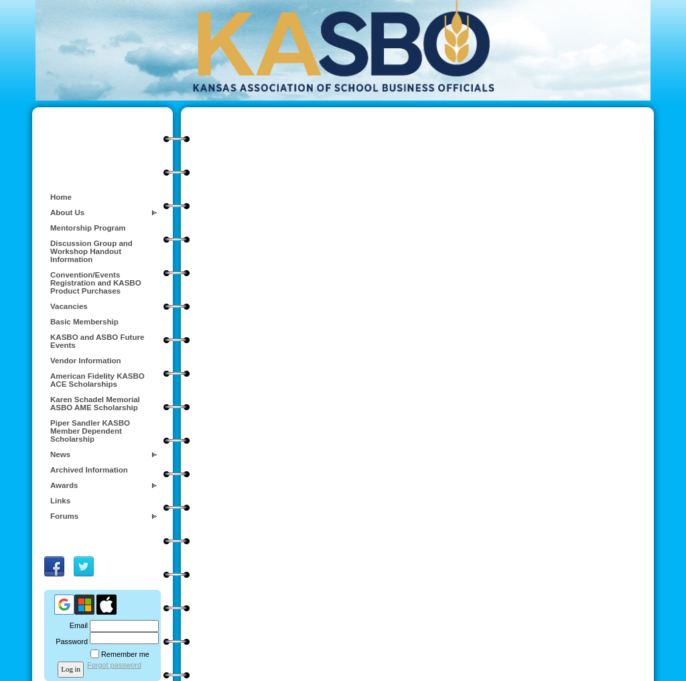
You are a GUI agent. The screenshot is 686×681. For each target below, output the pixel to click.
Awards (64, 485)
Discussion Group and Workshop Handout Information (91, 251)
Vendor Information (85, 361)
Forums (64, 516)
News (60, 454)
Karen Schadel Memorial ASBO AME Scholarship (95, 403)
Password (69, 641)
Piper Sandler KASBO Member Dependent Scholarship (90, 431)
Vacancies (69, 306)
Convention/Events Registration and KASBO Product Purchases (95, 283)
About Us (67, 212)
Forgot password (114, 665)
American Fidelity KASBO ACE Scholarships (97, 380)
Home (61, 197)
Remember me (125, 654)
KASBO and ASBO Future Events (97, 341)
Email (76, 625)
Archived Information (89, 470)
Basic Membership (84, 322)
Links (60, 501)
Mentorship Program (88, 228)
